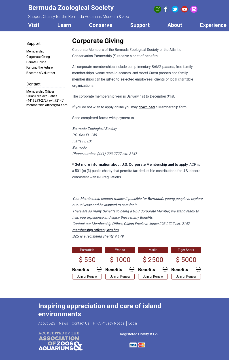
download (147, 107)
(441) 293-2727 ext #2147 (45, 100)
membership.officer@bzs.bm (95, 230)
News (63, 323)
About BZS (46, 323)
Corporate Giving (38, 57)
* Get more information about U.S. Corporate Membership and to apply (130, 164)
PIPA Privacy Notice (109, 323)
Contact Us (80, 323)
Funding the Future (39, 67)
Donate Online (36, 62)
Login (132, 323)
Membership (35, 51)
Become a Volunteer (40, 73)
